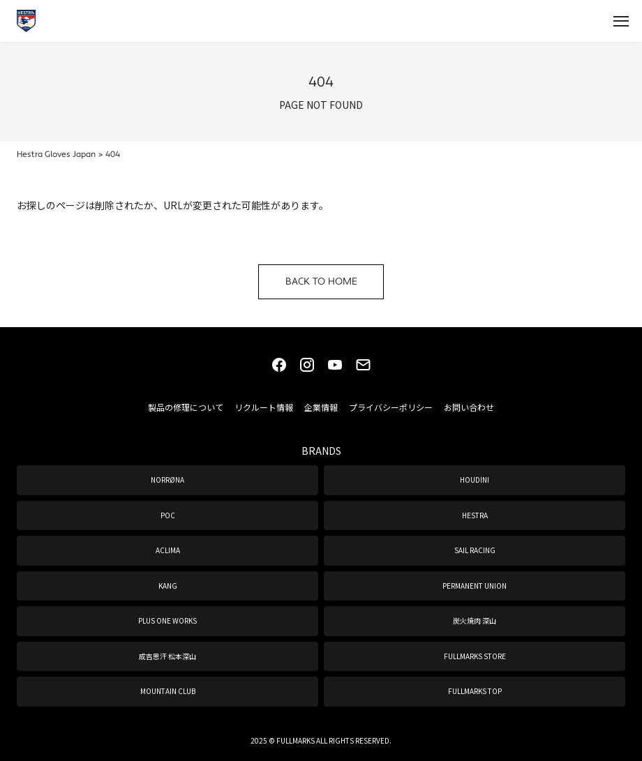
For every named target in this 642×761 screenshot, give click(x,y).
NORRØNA (167, 479)
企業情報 (321, 407)
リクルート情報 (263, 407)
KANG (167, 585)
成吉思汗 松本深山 (167, 656)
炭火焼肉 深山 (474, 620)
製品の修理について (185, 407)
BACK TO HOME (321, 282)
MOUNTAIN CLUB (167, 691)
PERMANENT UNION (474, 585)
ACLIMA (168, 550)
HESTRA (475, 515)
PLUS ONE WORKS (167, 620)
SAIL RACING (474, 550)
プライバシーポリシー (391, 407)
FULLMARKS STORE (475, 656)
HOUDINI (474, 479)
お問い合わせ (469, 407)
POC (167, 515)
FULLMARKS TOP (475, 691)
